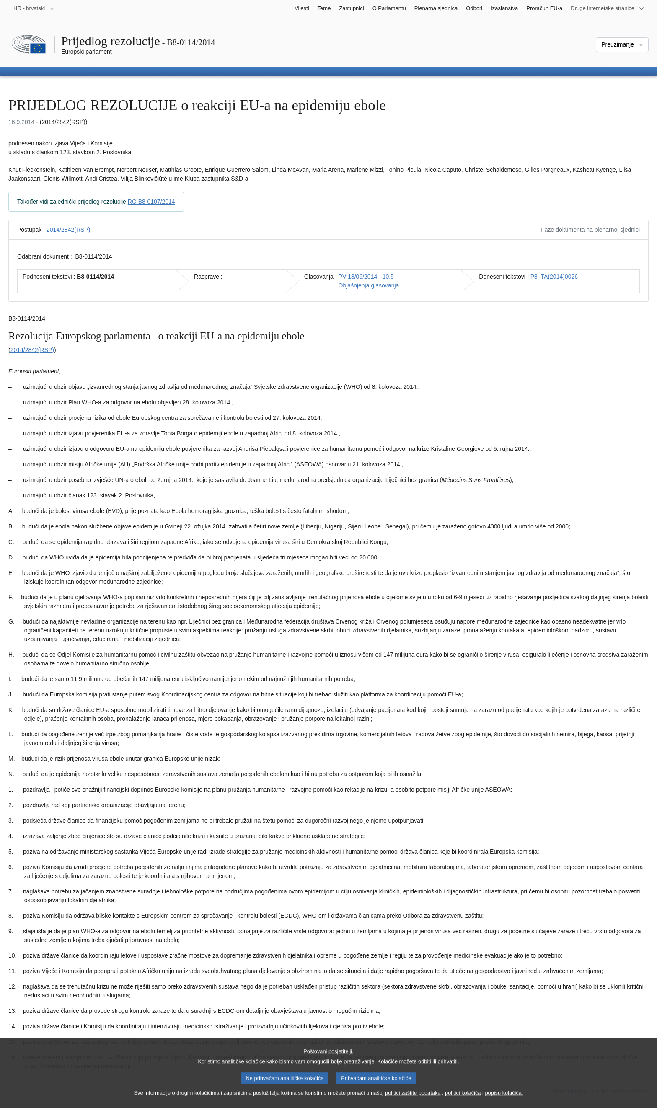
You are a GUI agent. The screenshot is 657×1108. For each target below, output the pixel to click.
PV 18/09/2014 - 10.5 (366, 276)
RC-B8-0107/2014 (151, 201)
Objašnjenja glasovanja (369, 285)
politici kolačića (463, 1099)
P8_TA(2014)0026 (554, 276)
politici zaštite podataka (412, 1099)
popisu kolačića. (504, 1099)
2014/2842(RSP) (68, 229)
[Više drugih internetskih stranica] (607, 8)
